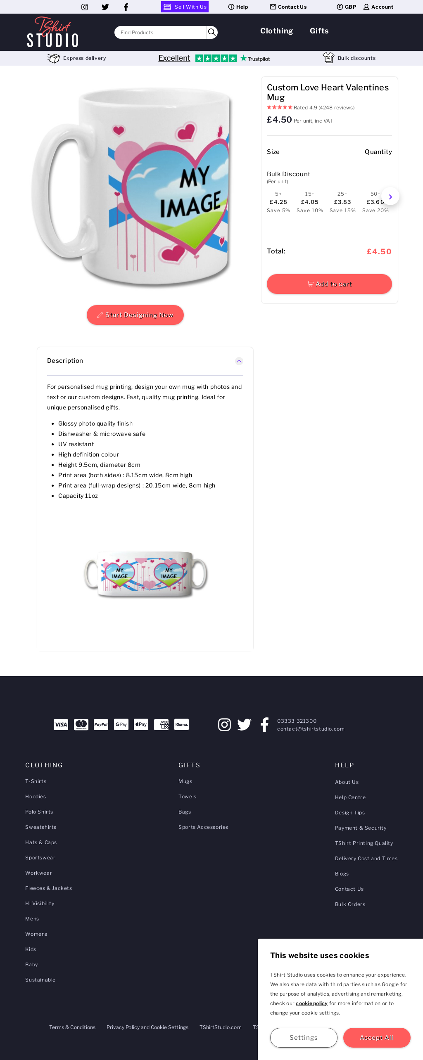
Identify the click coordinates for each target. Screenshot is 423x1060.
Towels (187, 796)
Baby (31, 964)
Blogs (342, 874)
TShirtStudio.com (221, 1027)
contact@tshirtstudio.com (311, 729)
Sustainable (40, 980)
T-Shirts (35, 781)
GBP (346, 7)
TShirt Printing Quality (364, 843)
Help (237, 7)
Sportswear (40, 857)
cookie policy (312, 1003)
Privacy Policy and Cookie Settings (147, 1027)
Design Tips (350, 812)
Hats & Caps (41, 842)
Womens (36, 934)
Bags (184, 812)
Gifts (319, 30)
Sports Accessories (203, 827)
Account (377, 7)
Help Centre (350, 797)
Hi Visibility (39, 903)
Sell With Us (185, 7)
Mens (32, 919)
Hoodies (35, 796)
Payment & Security (361, 828)
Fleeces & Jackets (48, 888)
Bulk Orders (350, 904)
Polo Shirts (39, 812)
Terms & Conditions (72, 1027)
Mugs (185, 781)
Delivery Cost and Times (366, 858)
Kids (30, 949)
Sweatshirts (41, 827)
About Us (347, 782)
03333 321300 (296, 721)
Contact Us (288, 7)
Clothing (276, 30)
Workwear (38, 873)
